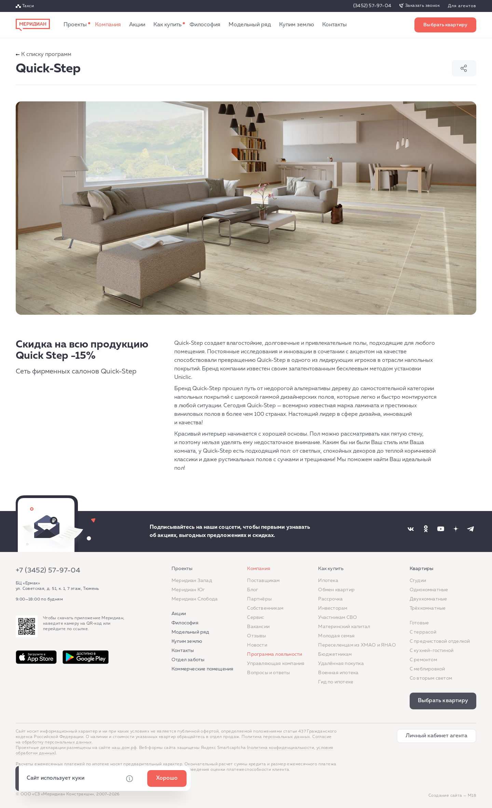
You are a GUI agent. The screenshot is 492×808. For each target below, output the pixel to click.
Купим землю (296, 25)
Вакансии (258, 626)
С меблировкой (427, 669)
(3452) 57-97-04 (372, 5)
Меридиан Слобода (195, 599)
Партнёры (259, 599)
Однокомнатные (429, 589)
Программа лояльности (274, 654)
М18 (472, 796)
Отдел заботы (188, 659)
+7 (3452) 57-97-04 (48, 570)
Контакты (334, 25)
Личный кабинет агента (436, 736)
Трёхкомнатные (428, 608)
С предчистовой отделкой (440, 641)
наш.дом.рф (124, 748)
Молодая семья (336, 636)
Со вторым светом (431, 678)
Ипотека (328, 580)
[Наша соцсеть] (410, 528)
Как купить (167, 25)
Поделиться (464, 68)
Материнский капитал (344, 626)
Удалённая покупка (341, 663)
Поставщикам (263, 580)
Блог (252, 589)
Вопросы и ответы (268, 672)
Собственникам (265, 608)
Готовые (419, 623)
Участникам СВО (337, 617)
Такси (28, 6)
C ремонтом (423, 659)
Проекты (75, 25)
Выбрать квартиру (445, 25)
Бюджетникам (335, 654)
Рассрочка (330, 599)
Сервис (255, 617)
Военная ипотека (338, 672)
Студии (418, 580)
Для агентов (462, 6)
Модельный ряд (250, 25)
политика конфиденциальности (281, 748)
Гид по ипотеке (335, 682)
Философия (205, 25)
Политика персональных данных (276, 737)
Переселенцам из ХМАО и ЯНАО (357, 645)
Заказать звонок (422, 6)
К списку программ (43, 54)
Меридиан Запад (192, 580)
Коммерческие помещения (202, 669)
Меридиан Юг (188, 589)
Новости (257, 645)
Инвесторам (332, 608)
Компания (108, 25)
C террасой (423, 632)
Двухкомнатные (428, 599)
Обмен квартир (336, 589)
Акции (137, 25)
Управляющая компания (275, 663)
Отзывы (256, 636)
